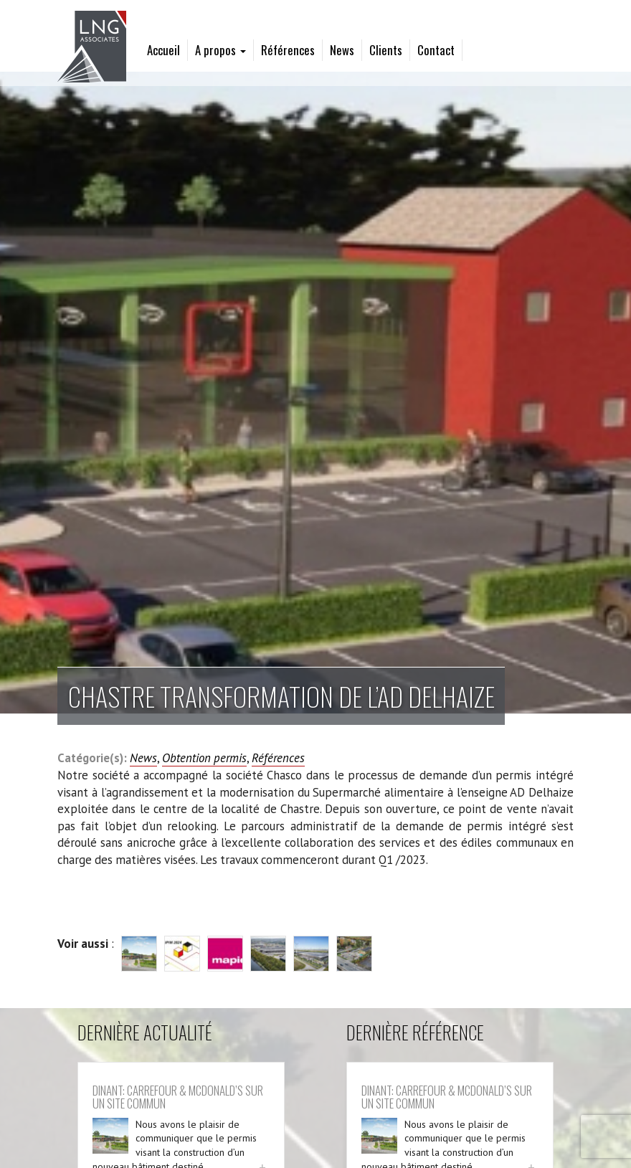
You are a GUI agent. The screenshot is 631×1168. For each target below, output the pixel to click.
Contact (436, 50)
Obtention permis (204, 758)
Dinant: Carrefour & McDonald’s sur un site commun (177, 1096)
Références (288, 50)
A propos (220, 50)
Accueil (163, 50)
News (342, 50)
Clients (385, 50)
